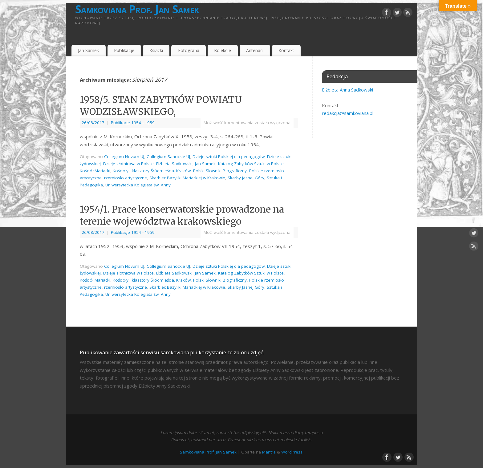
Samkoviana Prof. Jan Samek (137, 9)
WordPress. (292, 452)
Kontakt (286, 50)
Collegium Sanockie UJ (168, 156)
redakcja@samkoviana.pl (347, 113)
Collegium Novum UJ (124, 156)
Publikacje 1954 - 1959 (133, 122)
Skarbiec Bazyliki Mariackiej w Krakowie (187, 178)
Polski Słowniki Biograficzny (220, 170)
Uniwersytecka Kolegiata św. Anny (138, 185)
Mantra (269, 452)
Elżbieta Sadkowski (174, 163)
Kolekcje (222, 50)
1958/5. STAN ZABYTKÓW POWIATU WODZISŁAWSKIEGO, (161, 105)
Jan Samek (88, 50)
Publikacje (124, 50)
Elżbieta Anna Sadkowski (347, 90)
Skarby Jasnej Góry (246, 178)
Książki (156, 50)
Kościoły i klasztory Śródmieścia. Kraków (152, 170)
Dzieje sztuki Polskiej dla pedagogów (229, 156)
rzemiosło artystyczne (125, 178)
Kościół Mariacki (95, 170)
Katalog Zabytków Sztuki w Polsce (251, 163)
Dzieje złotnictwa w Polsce (128, 163)
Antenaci (254, 50)
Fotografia (188, 50)
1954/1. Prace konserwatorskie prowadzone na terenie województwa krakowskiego (182, 215)
